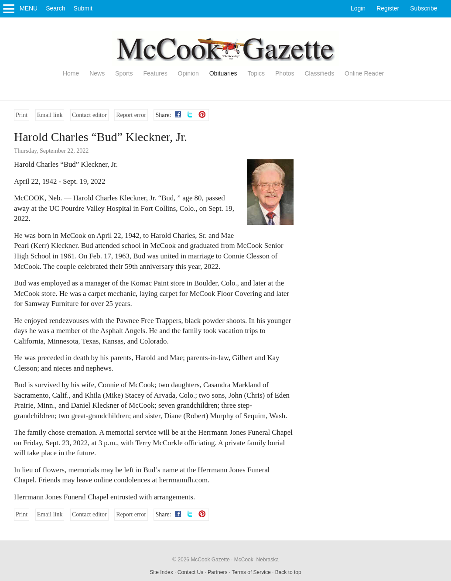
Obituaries (223, 73)
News (97, 73)
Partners (217, 572)
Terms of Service (251, 572)
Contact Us (190, 572)
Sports (124, 73)
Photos (284, 73)
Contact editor (89, 115)
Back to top (288, 572)
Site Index (161, 572)
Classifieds (320, 73)
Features (155, 73)
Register (387, 8)
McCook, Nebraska (256, 560)
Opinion (188, 73)
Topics (256, 73)
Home (71, 73)
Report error (131, 115)
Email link (50, 115)
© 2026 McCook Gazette (201, 560)
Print (21, 115)
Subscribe (423, 8)
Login (358, 8)
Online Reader (364, 73)
